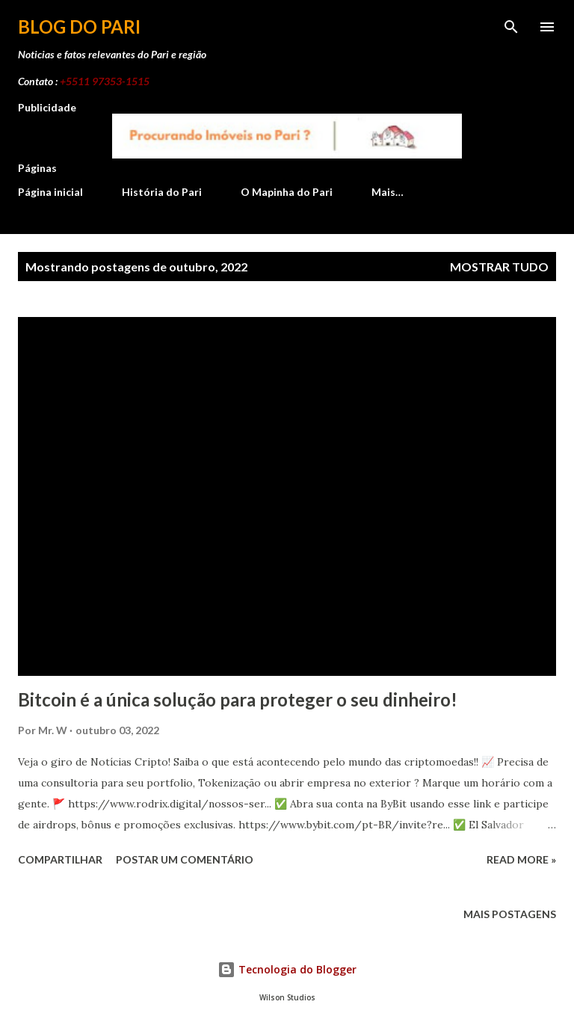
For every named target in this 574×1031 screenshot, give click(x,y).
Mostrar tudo (499, 266)
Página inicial (50, 191)
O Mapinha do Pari (287, 191)
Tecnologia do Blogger (287, 969)
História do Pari (162, 191)
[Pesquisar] (511, 27)
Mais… (387, 191)
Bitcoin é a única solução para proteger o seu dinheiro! (237, 699)
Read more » (521, 859)
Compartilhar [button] (60, 859)
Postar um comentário (184, 859)
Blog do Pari (79, 26)
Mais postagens (509, 914)
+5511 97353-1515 (104, 81)
